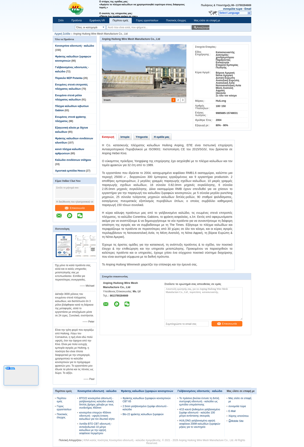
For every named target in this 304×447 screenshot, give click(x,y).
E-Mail (232, 411)
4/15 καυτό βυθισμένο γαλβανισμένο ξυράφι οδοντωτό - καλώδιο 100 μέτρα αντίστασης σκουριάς (199, 412)
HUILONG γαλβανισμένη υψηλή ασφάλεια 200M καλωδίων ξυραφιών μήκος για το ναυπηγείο (199, 423)
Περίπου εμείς (120, 20)
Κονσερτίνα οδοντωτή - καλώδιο (74, 45)
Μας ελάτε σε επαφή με (207, 20)
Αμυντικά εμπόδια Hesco (70, 170)
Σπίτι (61, 20)
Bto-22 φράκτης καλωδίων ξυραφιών (143, 414)
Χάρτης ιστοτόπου (238, 415)
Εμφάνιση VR (97, 20)
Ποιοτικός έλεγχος (176, 20)
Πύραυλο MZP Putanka (69, 78)
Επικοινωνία (75, 208)
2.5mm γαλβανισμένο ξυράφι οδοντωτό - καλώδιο (145, 408)
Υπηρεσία (142, 136)
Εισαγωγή (108, 136)
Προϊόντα (76, 20)
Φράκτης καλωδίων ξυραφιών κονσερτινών (147, 391)
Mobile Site (235, 421)
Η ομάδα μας (161, 136)
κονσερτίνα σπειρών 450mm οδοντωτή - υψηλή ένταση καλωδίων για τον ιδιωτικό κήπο (96, 415)
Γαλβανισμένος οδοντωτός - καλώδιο (200, 391)
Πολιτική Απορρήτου (70, 440)
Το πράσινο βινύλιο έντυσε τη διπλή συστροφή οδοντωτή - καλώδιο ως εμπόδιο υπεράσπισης (199, 401)
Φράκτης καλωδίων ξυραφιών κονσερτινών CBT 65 (147, 400)
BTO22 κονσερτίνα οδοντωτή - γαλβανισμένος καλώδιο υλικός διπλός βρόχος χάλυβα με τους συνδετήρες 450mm (96, 403)
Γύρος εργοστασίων (147, 20)
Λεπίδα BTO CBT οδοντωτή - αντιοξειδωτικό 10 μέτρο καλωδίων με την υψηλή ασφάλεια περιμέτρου (95, 428)
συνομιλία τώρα (232, 8)
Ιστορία (125, 136)
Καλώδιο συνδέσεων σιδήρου (73, 159)
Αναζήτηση (203, 27)
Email (247, 8)
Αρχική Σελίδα (62, 33)
